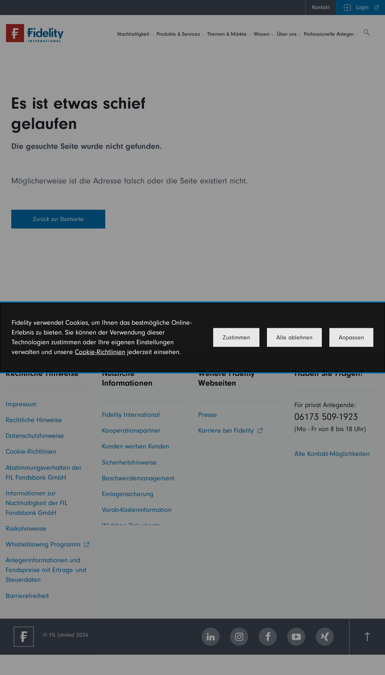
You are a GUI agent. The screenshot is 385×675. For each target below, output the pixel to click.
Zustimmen (236, 337)
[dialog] (192, 337)
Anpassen (351, 337)
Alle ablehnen (294, 337)
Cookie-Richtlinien (100, 352)
